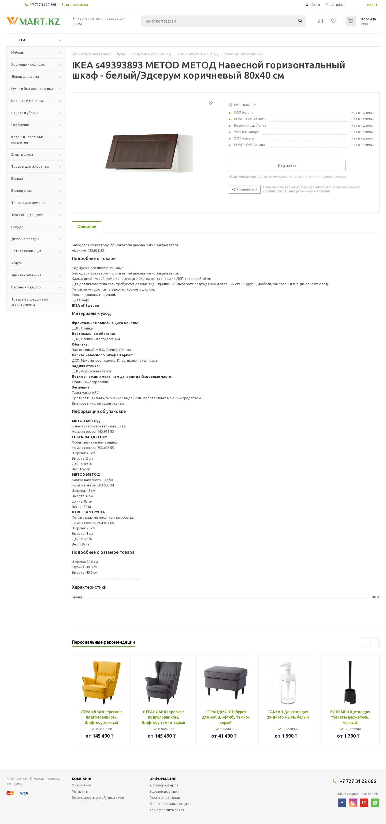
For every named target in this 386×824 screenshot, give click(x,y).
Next (374, 642)
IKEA (21, 40)
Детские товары (25, 239)
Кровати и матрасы (27, 100)
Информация (163, 779)
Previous (365, 642)
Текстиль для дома (27, 215)
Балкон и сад (21, 190)
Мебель (17, 52)
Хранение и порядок (28, 64)
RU (374, 5)
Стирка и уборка (25, 113)
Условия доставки (165, 791)
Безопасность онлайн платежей (98, 797)
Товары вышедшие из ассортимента (29, 301)
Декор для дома (25, 76)
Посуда (17, 227)
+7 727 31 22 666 (43, 4)
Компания (82, 779)
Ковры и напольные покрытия (27, 139)
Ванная (17, 178)
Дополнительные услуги (169, 803)
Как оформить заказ (167, 810)
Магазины (80, 791)
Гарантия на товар (165, 797)
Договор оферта (164, 785)
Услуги (16, 263)
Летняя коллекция (26, 251)
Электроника (22, 154)
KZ (369, 5)
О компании (81, 785)
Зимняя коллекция (26, 275)
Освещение (20, 125)
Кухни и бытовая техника (32, 88)
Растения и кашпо (26, 287)
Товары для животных (30, 166)
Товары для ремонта (28, 202)
